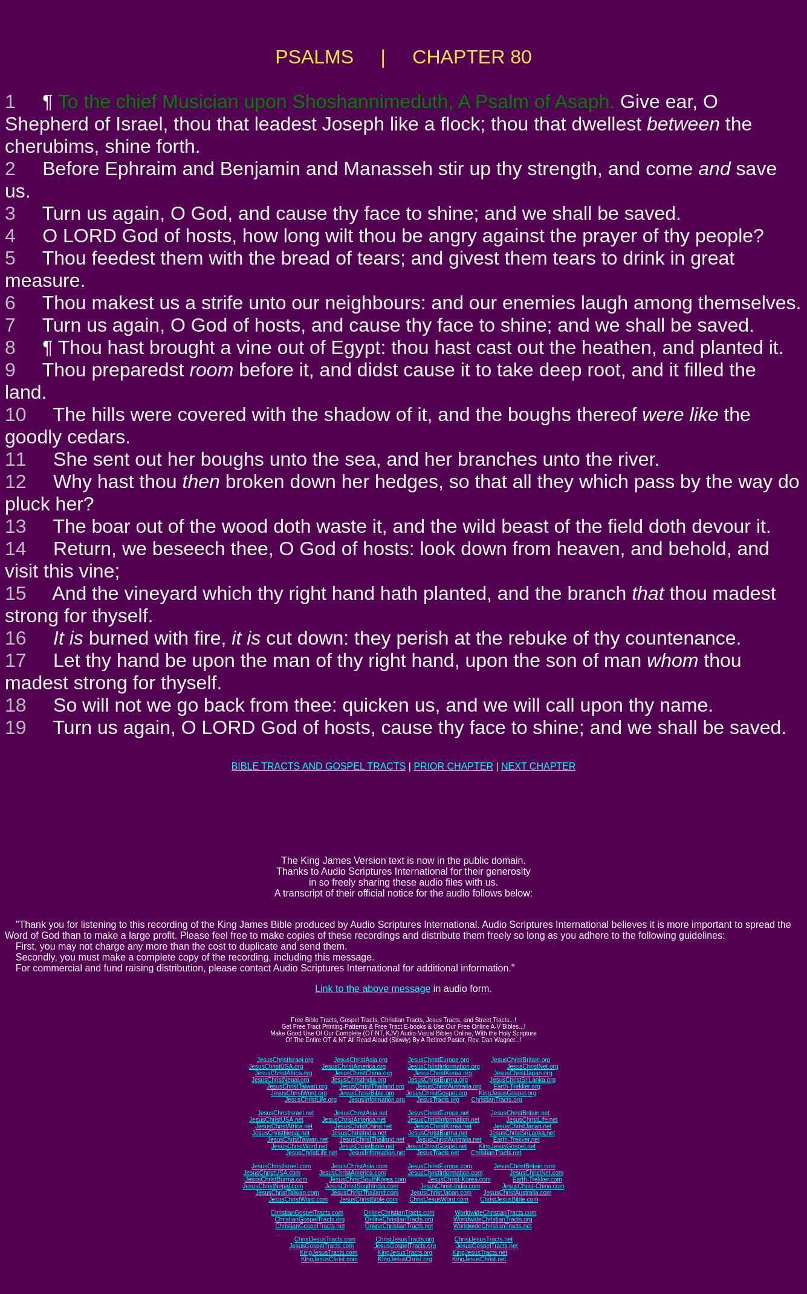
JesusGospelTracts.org (405, 1246)
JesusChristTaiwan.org (297, 1086)
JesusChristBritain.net (520, 1113)
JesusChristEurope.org (438, 1060)
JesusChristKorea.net (442, 1126)
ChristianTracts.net (496, 1153)
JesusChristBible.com (369, 1199)
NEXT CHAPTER (538, 766)
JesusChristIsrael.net (286, 1113)
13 (16, 526)
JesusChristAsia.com (359, 1166)
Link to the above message (372, 988)
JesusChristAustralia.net (449, 1139)
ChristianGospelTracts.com (307, 1212)
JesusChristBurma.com (276, 1179)
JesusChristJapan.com (441, 1192)
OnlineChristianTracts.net (399, 1226)
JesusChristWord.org (299, 1093)
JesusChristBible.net (366, 1146)
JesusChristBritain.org (520, 1060)
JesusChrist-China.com (533, 1186)
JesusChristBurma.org (438, 1080)
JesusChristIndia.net (358, 1133)
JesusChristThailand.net (372, 1139)
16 (16, 638)
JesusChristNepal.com (272, 1186)
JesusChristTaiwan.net (297, 1139)
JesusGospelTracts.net (487, 1246)
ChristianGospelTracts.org (309, 1219)
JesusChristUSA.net (276, 1119)
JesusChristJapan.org (523, 1073)
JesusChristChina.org (363, 1073)
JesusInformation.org (376, 1099)
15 (16, 593)
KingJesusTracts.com (328, 1252)
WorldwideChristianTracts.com (495, 1212)
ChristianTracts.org (497, 1099)
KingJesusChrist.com (329, 1259)
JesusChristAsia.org (360, 1060)
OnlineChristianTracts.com (398, 1212)
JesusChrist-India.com (450, 1186)
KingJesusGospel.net (507, 1146)
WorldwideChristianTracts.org (493, 1219)
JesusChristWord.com (298, 1199)
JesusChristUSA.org (276, 1066)
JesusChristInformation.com (444, 1173)
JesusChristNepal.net (281, 1133)
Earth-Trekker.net (516, 1139)
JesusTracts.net (437, 1153)
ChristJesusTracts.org (405, 1239)
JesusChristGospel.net (436, 1146)
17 (16, 660)
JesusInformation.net (377, 1153)
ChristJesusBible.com (509, 1199)
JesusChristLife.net (532, 1119)
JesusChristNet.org (532, 1066)
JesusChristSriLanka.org (523, 1080)
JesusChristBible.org (366, 1093)
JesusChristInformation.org (443, 1066)
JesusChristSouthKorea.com (367, 1179)
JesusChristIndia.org (358, 1080)
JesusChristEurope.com (439, 1166)
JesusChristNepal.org (280, 1080)
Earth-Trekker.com (537, 1179)
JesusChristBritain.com (525, 1166)
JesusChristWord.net (299, 1146)
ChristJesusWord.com (438, 1199)
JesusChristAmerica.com (352, 1173)
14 (16, 548)
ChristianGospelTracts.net (310, 1226)
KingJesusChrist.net (479, 1259)
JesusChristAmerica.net (354, 1119)
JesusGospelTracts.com (322, 1246)
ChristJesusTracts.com (324, 1239)
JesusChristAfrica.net (284, 1126)
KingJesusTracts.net (480, 1252)
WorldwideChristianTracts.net (492, 1226)
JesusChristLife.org (311, 1099)
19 (16, 727)
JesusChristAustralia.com (518, 1192)
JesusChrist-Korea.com (459, 1179)
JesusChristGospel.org (436, 1093)
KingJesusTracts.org (405, 1252)
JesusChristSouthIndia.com (361, 1186)
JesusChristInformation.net (443, 1119)
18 (16, 705)
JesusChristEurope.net (437, 1113)
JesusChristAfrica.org (284, 1073)
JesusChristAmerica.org (354, 1066)
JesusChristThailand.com (364, 1192)
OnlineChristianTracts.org (399, 1219)
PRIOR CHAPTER (453, 766)
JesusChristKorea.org (442, 1073)
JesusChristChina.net (363, 1126)
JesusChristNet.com (536, 1173)
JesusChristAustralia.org (449, 1086)
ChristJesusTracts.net (484, 1239)
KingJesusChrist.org (405, 1259)
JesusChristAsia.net (360, 1113)
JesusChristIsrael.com (281, 1166)
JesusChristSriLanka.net (522, 1133)
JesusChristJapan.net (522, 1126)
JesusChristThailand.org (371, 1086)
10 (16, 414)
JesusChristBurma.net (437, 1133)
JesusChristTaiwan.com (287, 1192)
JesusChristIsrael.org (285, 1060)
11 (16, 459)
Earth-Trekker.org (516, 1086)
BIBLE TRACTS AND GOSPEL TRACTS (319, 766)
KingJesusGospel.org (507, 1093)
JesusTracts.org (437, 1099)
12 (16, 481)
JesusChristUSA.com (272, 1173)
